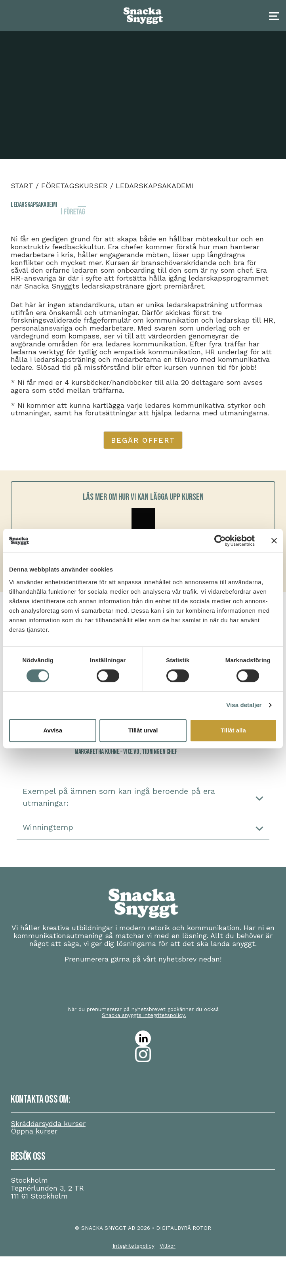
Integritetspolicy (133, 1246)
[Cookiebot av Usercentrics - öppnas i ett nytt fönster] (220, 541)
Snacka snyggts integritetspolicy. (144, 1015)
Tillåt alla (233, 730)
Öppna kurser (34, 1131)
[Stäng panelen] (274, 540)
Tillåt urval (143, 730)
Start (22, 186)
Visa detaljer (243, 705)
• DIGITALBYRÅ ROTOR (181, 1228)
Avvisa (52, 730)
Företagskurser (74, 186)
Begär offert (143, 440)
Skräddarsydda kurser (48, 1123)
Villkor (167, 1246)
